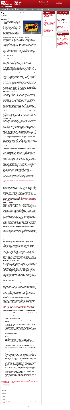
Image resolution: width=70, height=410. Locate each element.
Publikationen (25, 9)
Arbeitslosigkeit (17, 381)
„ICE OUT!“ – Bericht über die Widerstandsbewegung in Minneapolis (49, 24)
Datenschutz (40, 406)
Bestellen (32, 9)
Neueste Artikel (46, 12)
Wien (67, 45)
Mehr (68, 47)
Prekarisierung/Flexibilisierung (7, 381)
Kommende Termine (62, 12)
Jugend (66, 43)
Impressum (35, 406)
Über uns (4, 9)
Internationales (61, 43)
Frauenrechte (62, 39)
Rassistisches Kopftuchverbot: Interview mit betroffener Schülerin (14, 398)
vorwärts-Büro (59, 20)
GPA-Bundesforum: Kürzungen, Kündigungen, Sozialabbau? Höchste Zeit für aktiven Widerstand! (20, 392)
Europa (58, 39)
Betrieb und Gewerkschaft (6, 380)
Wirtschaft (12, 382)
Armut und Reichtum (25, 381)
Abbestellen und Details (59, 3)
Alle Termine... (66, 30)
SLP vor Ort (11, 9)
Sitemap (44, 406)
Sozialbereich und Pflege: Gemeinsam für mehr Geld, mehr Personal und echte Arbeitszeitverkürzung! (21, 401)
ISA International (40, 9)
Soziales (64, 45)
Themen (18, 9)
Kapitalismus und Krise (34, 381)
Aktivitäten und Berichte (61, 35)
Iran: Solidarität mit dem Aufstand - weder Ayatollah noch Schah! (49, 34)
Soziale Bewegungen (5, 382)
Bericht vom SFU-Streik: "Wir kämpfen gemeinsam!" (11, 395)
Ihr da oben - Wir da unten (62, 40)
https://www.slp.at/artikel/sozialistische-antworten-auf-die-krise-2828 (19, 305)
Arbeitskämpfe (15, 380)
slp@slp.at (55, 406)
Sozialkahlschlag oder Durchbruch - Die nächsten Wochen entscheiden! (15, 389)
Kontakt (47, 9)
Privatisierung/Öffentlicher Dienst (30, 380)
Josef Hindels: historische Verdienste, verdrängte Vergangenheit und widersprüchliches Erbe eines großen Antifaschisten (49, 20)
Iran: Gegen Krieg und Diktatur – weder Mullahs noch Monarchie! (48, 15)
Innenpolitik (21, 380)
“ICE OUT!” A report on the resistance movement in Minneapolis (49, 28)
